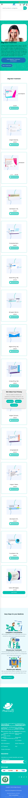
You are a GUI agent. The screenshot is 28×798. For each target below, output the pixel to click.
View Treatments (6, 65)
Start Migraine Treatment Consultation (13, 60)
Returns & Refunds (19, 728)
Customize (14, 405)
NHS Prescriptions (5, 743)
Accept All (10, 401)
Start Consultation (7, 677)
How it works (4, 728)
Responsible (18, 737)
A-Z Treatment (4, 746)
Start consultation (13, 795)
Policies (17, 731)
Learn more (21, 398)
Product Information (5, 749)
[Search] (25, 8)
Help (2, 731)
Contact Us (3, 737)
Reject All (18, 401)
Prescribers (3, 740)
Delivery (17, 734)
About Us (3, 734)
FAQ (16, 746)
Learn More (14, 592)
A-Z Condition (18, 740)
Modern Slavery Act (19, 743)
